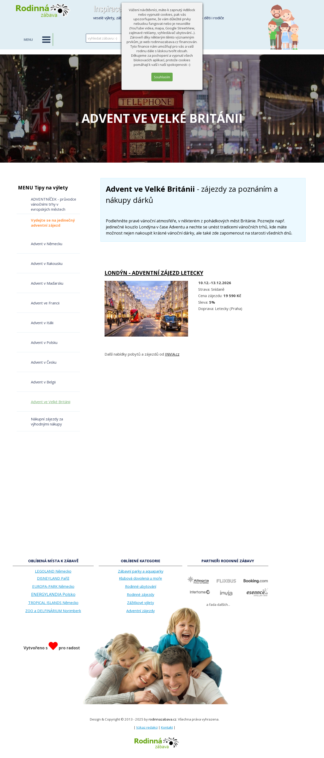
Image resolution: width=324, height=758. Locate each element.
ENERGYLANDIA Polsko (53, 594)
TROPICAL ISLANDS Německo (53, 602)
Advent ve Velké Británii (50, 401)
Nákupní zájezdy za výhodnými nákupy (47, 421)
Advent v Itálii (42, 322)
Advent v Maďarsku (47, 283)
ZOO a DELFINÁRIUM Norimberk (53, 610)
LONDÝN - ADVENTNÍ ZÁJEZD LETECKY (154, 272)
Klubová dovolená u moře (140, 578)
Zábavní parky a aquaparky (140, 571)
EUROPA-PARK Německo (53, 586)
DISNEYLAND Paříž (53, 578)
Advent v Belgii (43, 381)
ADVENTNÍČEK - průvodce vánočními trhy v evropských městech (53, 204)
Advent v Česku (43, 362)
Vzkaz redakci (147, 727)
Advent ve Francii (45, 302)
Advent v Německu (46, 243)
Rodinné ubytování (140, 586)
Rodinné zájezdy (140, 594)
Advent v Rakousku (47, 263)
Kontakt (167, 727)
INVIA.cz (172, 354)
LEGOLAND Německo (53, 571)
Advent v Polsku (44, 342)
